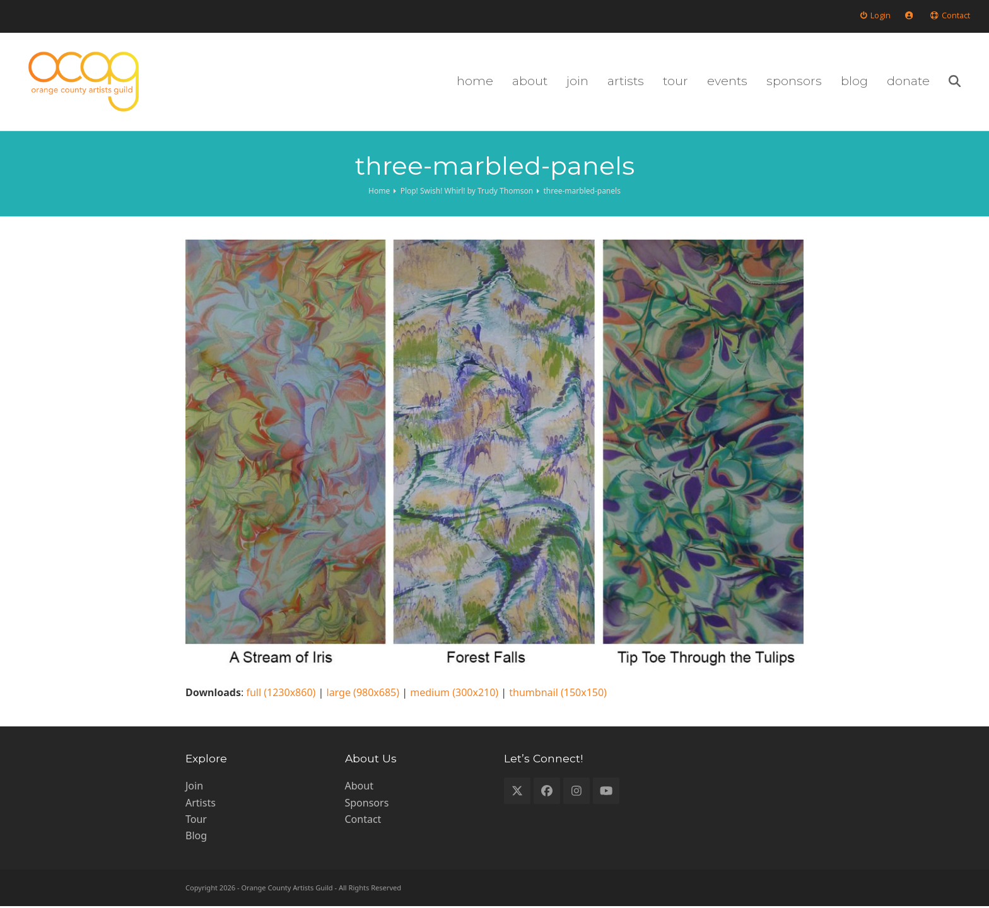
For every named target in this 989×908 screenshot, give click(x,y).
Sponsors (367, 804)
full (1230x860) (280, 694)
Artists (200, 804)
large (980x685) (363, 694)
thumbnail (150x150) (558, 694)
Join (194, 787)
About (359, 787)
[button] (964, 82)
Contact (363, 821)
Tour (196, 821)
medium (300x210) (454, 694)
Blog (196, 837)
